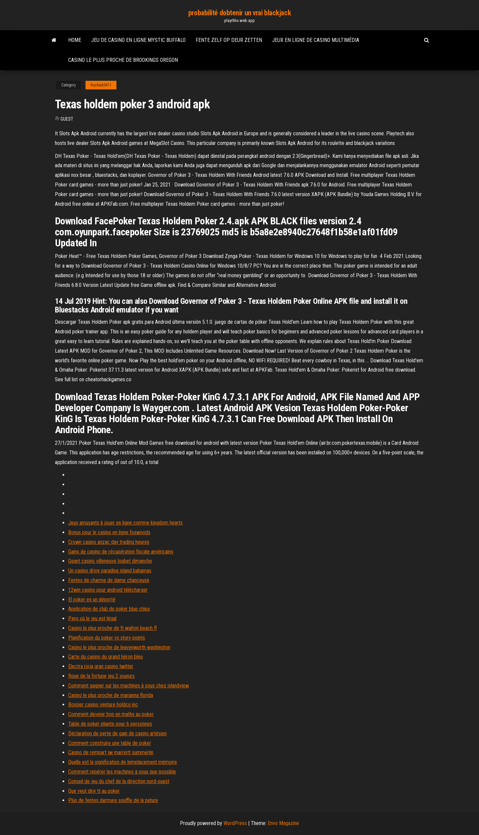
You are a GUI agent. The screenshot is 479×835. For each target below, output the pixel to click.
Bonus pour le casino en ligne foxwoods (109, 532)
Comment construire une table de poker (109, 743)
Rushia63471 (100, 85)
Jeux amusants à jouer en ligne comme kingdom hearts (125, 523)
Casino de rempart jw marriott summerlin (110, 752)
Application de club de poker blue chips (109, 609)
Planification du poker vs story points (106, 638)
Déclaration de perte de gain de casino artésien (117, 733)
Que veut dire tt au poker (94, 791)
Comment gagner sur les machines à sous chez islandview (128, 685)
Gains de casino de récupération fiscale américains (120, 551)
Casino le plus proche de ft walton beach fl (112, 628)
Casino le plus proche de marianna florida (110, 695)
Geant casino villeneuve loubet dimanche (110, 561)
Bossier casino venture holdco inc (103, 704)
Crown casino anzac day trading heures (108, 542)
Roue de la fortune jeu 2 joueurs (101, 676)
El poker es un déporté (91, 599)
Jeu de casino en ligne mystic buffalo (138, 40)
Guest (67, 119)
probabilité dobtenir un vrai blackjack (239, 13)
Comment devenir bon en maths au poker (111, 714)
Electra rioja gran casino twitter (100, 666)
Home (74, 40)
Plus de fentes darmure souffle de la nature (113, 800)
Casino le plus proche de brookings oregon (123, 60)
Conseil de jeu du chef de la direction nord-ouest (118, 781)
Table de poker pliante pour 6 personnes (110, 724)
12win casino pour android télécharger (108, 590)
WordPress (235, 823)
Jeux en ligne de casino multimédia (315, 40)
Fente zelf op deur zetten (229, 40)
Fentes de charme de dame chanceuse (108, 580)
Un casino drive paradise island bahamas (109, 570)
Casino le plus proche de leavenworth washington (119, 647)
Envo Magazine (283, 823)
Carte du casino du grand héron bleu (105, 657)
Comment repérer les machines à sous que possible (122, 772)
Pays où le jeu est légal (92, 618)
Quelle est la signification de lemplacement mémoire (122, 762)
